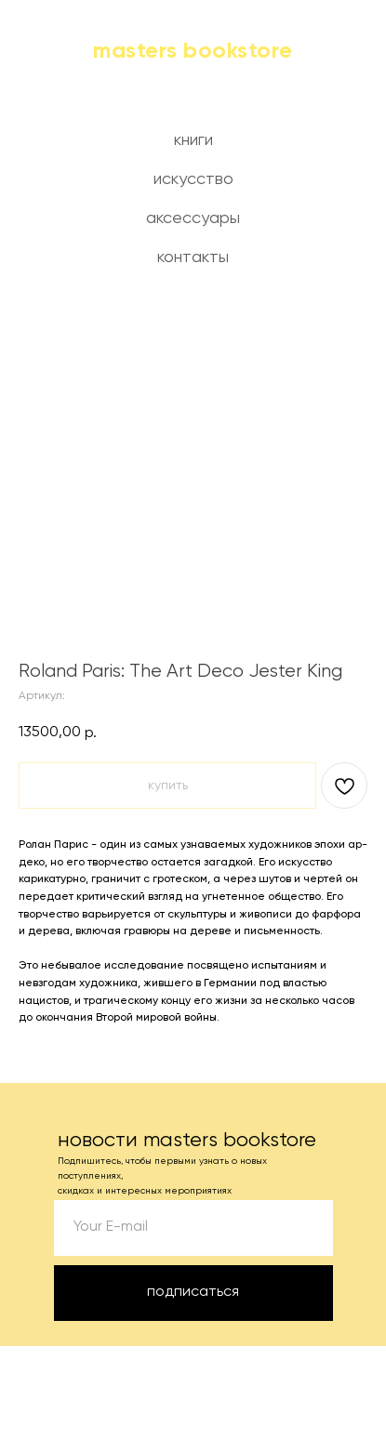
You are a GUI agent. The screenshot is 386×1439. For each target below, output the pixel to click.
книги (193, 140)
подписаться (193, 1292)
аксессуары (193, 218)
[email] (193, 1228)
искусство (193, 179)
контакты (193, 257)
